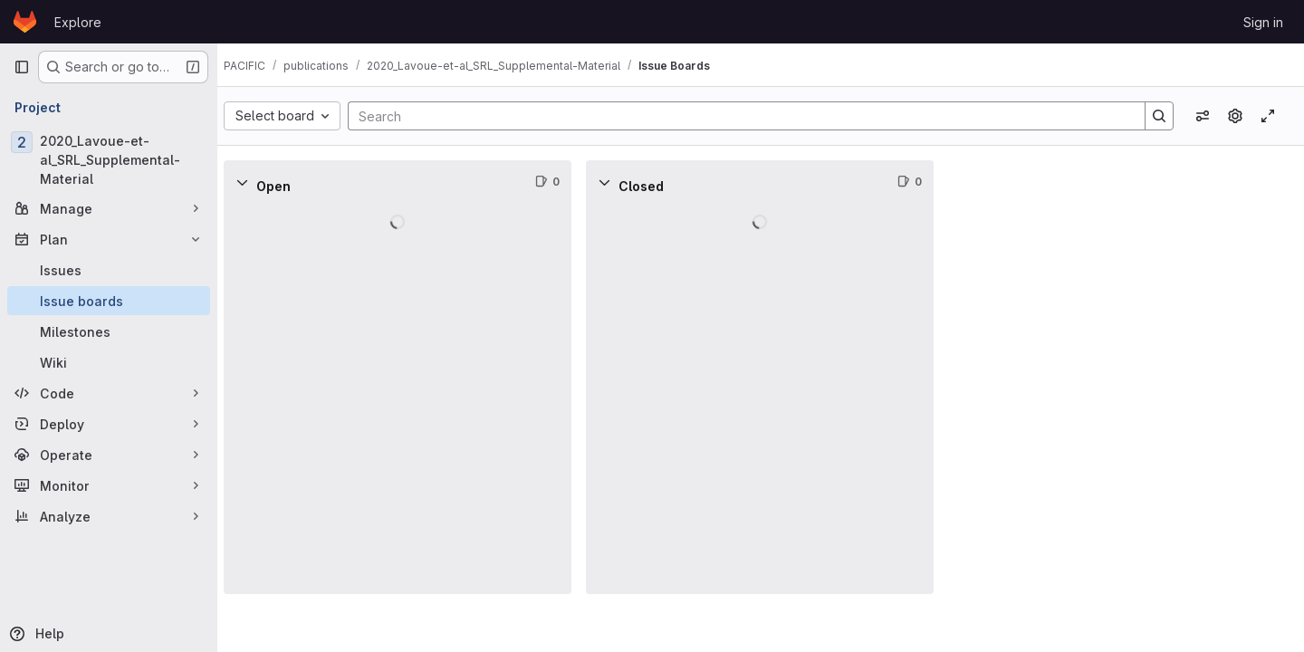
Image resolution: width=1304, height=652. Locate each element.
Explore (77, 22)
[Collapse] (257, 182)
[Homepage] (25, 21)
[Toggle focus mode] (1267, 115)
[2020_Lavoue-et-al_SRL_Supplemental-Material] (108, 160)
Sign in (1263, 22)
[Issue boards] (108, 300)
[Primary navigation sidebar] (21, 67)
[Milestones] (108, 331)
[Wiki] (108, 362)
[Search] (745, 116)
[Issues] (108, 269)
